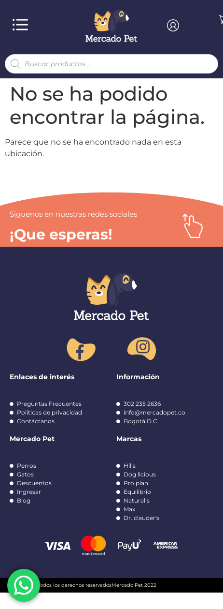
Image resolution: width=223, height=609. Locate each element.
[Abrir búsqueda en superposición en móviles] (111, 64)
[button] (20, 24)
